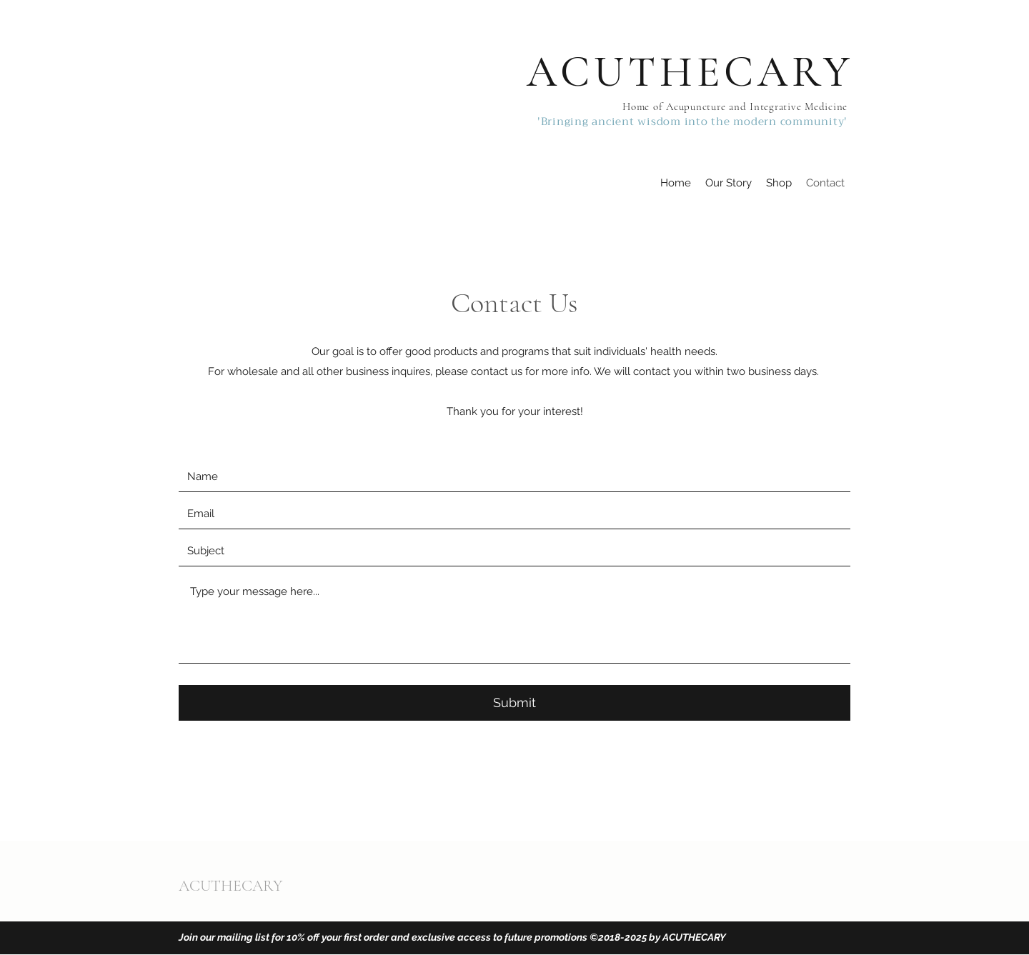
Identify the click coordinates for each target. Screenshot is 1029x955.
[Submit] (514, 703)
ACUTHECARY (690, 72)
